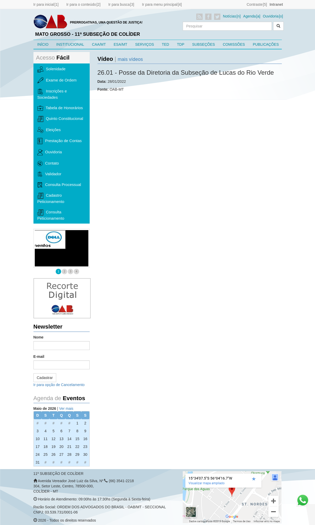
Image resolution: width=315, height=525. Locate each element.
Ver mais (66, 408)
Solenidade (51, 69)
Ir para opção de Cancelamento (59, 385)
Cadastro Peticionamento (50, 198)
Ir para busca (119, 4)
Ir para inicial (43, 4)
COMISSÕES (234, 44)
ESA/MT (120, 44)
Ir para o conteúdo (81, 4)
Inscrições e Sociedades (52, 94)
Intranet (276, 4)
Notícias (229, 16)
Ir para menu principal (159, 4)
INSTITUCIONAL (70, 44)
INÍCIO (43, 44)
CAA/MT (99, 44)
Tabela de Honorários (60, 108)
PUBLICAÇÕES (266, 44)
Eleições (49, 130)
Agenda (249, 16)
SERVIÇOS (144, 44)
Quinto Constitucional (60, 119)
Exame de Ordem (57, 80)
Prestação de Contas (59, 141)
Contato (48, 163)
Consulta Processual (59, 185)
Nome (38, 337)
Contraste (254, 4)
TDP (180, 44)
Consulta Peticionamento (50, 214)
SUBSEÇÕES (203, 44)
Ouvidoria (271, 16)
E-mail (38, 356)
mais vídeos (130, 59)
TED (165, 44)
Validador (49, 174)
